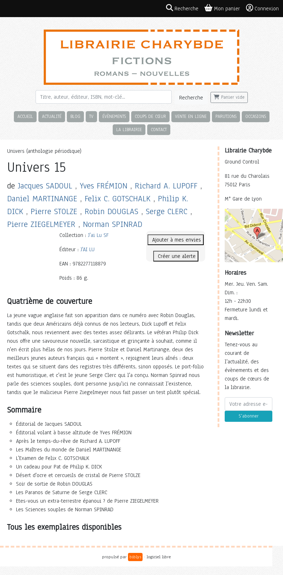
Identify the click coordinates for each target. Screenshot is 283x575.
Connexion (262, 8)
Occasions (255, 116)
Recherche (191, 97)
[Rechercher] (104, 97)
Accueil (25, 116)
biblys (135, 557)
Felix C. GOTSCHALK (117, 198)
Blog (75, 116)
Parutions (225, 116)
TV (91, 116)
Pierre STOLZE (54, 211)
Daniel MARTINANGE (42, 198)
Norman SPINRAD (112, 224)
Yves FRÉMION (103, 185)
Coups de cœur (150, 116)
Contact (159, 129)
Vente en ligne (191, 116)
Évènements (114, 116)
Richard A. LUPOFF (166, 185)
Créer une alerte (176, 256)
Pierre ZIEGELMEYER (41, 224)
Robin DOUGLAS (111, 211)
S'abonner (248, 416)
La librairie (129, 129)
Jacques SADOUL (45, 185)
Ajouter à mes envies (175, 239)
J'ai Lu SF (98, 235)
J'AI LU (87, 249)
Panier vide (229, 97)
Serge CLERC (166, 211)
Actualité (52, 116)
